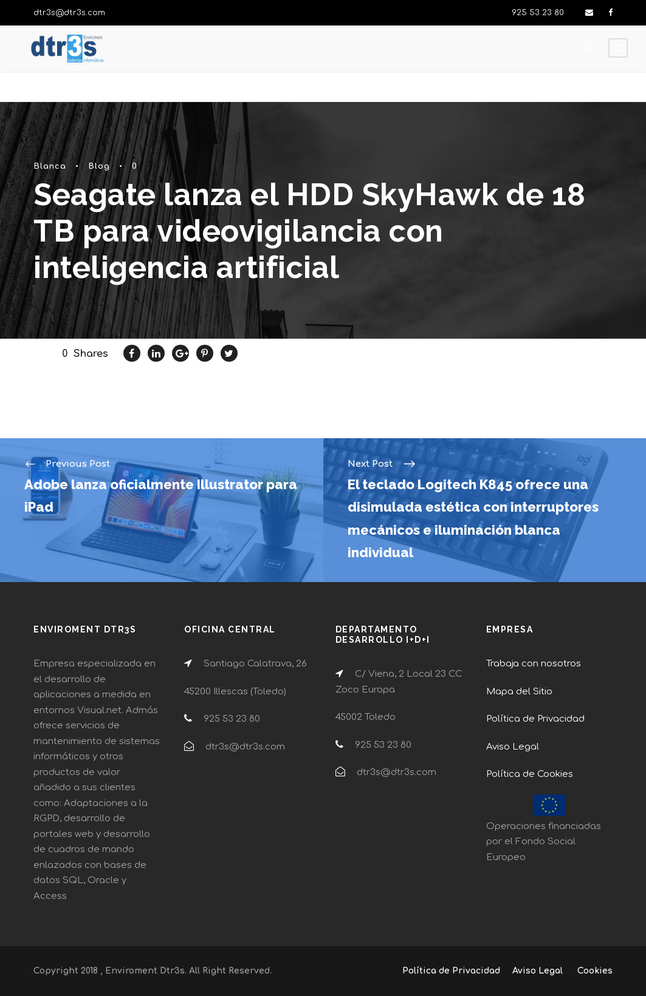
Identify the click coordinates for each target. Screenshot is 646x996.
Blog (99, 166)
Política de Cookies (529, 774)
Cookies (595, 970)
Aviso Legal (512, 747)
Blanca (49, 166)
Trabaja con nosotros (533, 664)
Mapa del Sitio (519, 691)
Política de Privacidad (535, 719)
